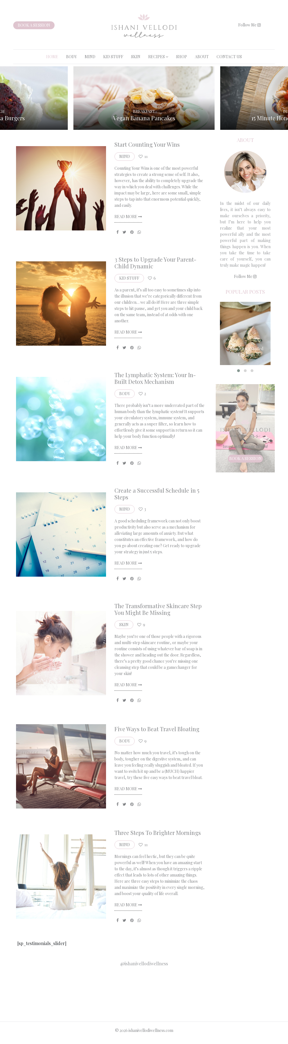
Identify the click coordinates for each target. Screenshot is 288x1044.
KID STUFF (113, 57)
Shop (181, 57)
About (202, 57)
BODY (71, 57)
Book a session (34, 25)
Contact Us (229, 57)
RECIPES (156, 57)
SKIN (135, 57)
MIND (90, 57)
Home (52, 57)
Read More (128, 216)
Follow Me (249, 25)
